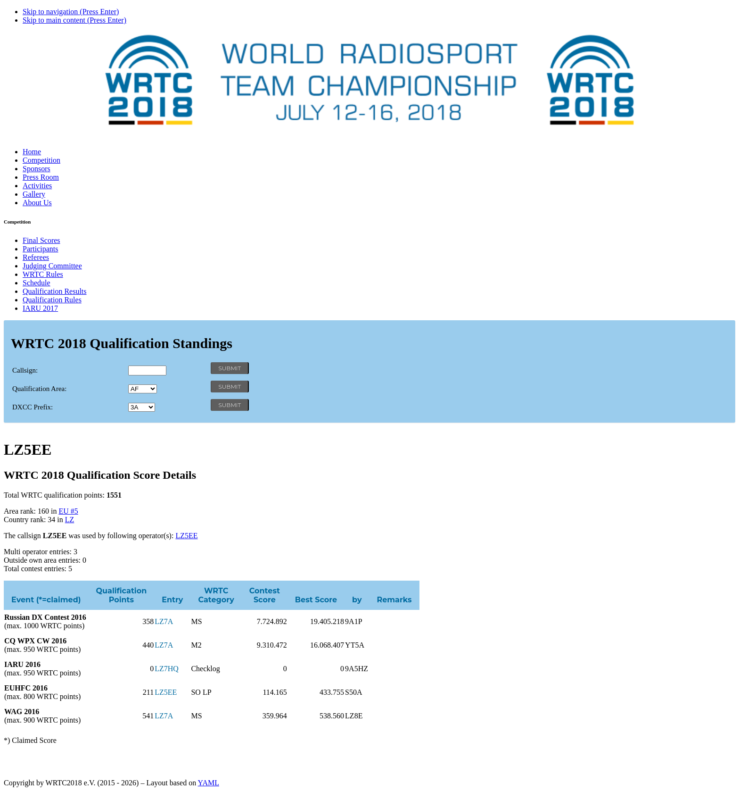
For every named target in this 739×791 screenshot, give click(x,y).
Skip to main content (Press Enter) (74, 20)
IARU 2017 (40, 308)
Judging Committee (52, 266)
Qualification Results (55, 291)
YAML (208, 783)
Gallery (34, 194)
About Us (37, 203)
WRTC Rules (43, 274)
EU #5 (68, 511)
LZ (69, 520)
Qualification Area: (39, 388)
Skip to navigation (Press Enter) (71, 12)
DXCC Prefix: (32, 407)
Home (32, 152)
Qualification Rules (52, 300)
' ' (142, 388)
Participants (40, 249)
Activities (37, 186)
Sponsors (36, 169)
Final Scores (41, 240)
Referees (36, 257)
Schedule (36, 283)
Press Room (41, 177)
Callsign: (25, 370)
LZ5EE (186, 536)
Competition (41, 160)
